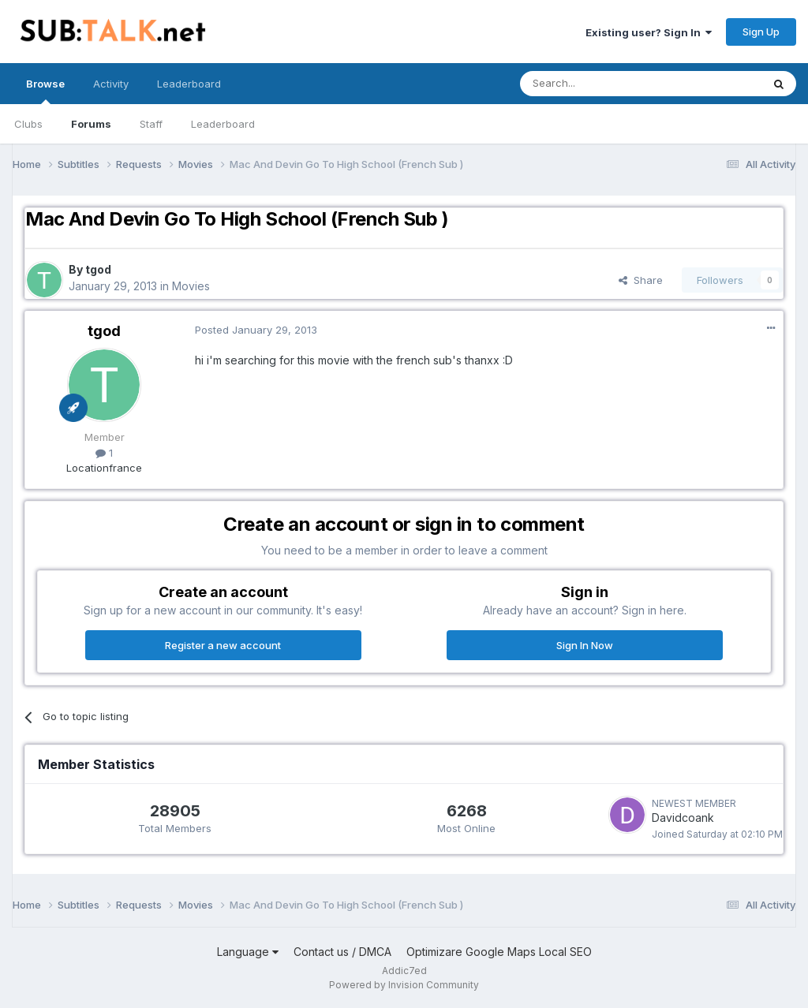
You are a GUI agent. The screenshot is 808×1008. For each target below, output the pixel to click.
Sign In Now (584, 645)
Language (248, 951)
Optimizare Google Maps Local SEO (499, 951)
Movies (191, 286)
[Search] (600, 83)
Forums (91, 124)
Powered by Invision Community (404, 985)
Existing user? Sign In (648, 32)
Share (641, 280)
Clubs (28, 124)
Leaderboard (223, 124)
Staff (151, 124)
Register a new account (223, 645)
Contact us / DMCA (342, 951)
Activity (111, 83)
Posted (256, 329)
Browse (45, 90)
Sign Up (761, 31)
